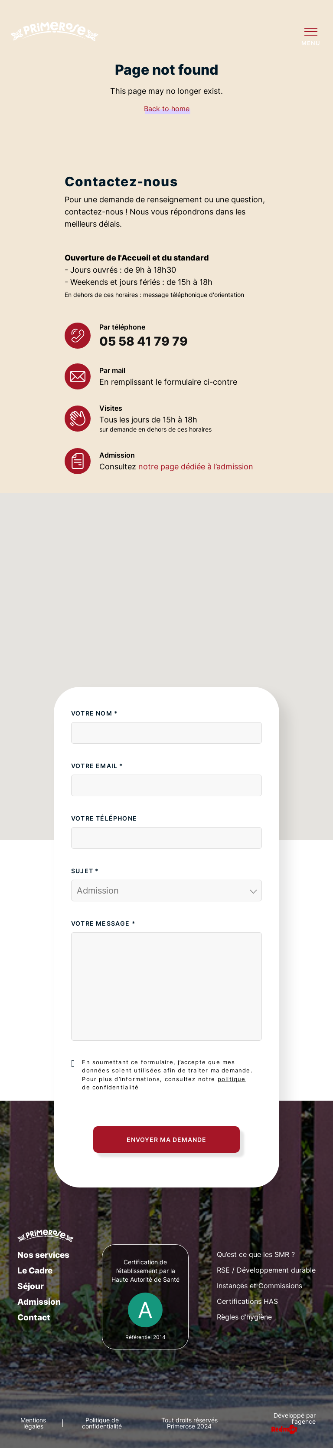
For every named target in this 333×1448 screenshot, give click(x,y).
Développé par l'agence (295, 1418)
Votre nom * (94, 713)
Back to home (166, 108)
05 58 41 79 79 (143, 341)
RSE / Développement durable (266, 1270)
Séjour (30, 1286)
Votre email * (97, 765)
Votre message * (103, 923)
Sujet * (85, 870)
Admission (39, 1301)
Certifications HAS (247, 1301)
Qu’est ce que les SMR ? (256, 1254)
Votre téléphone (104, 818)
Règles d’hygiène (244, 1317)
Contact (33, 1317)
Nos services (43, 1255)
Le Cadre (34, 1270)
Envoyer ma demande (166, 1139)
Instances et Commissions (259, 1285)
